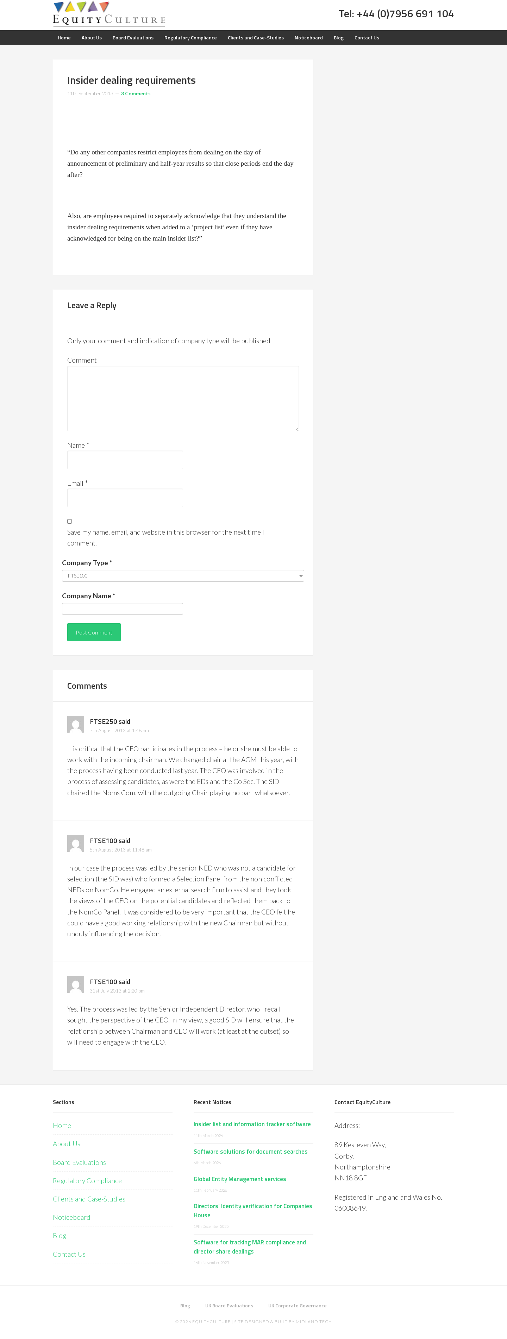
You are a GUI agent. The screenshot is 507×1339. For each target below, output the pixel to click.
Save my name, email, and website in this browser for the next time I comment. (165, 537)
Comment (82, 360)
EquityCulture (211, 1321)
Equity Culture (109, 14)
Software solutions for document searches (251, 1151)
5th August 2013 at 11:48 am (121, 850)
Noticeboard (71, 1217)
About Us (66, 1144)
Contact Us (69, 1254)
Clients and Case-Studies (89, 1199)
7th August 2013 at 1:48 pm (119, 730)
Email (77, 483)
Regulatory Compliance (87, 1181)
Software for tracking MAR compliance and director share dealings (250, 1247)
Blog (59, 1235)
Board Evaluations (79, 1162)
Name (78, 445)
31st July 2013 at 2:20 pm (117, 991)
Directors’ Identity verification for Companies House (253, 1210)
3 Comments (136, 93)
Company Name (88, 596)
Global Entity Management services (240, 1179)
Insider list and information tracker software (252, 1124)
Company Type (87, 563)
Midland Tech (314, 1321)
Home (62, 1125)
